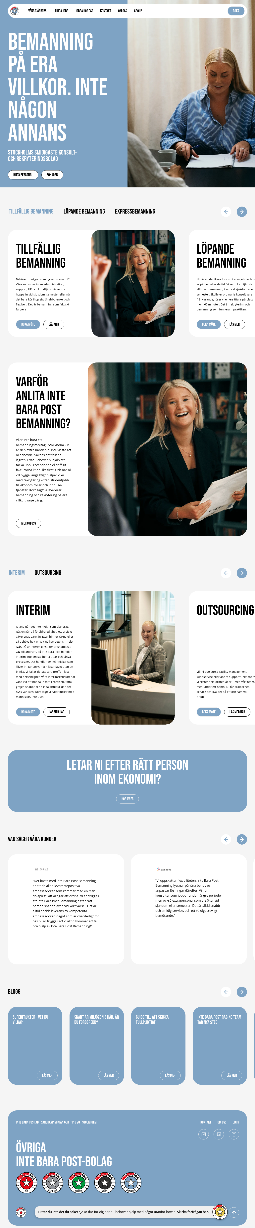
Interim (17, 573)
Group (138, 11)
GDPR (236, 1122)
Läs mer (54, 324)
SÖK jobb (52, 174)
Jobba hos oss (84, 11)
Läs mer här (56, 712)
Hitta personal (23, 174)
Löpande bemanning (84, 212)
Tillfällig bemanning (31, 212)
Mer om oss (28, 523)
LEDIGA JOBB (61, 11)
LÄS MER (47, 1075)
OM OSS (122, 11)
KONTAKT (105, 11)
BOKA (236, 11)
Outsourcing (48, 573)
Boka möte (28, 324)
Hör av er (127, 799)
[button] (37, 10)
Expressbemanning (135, 212)
